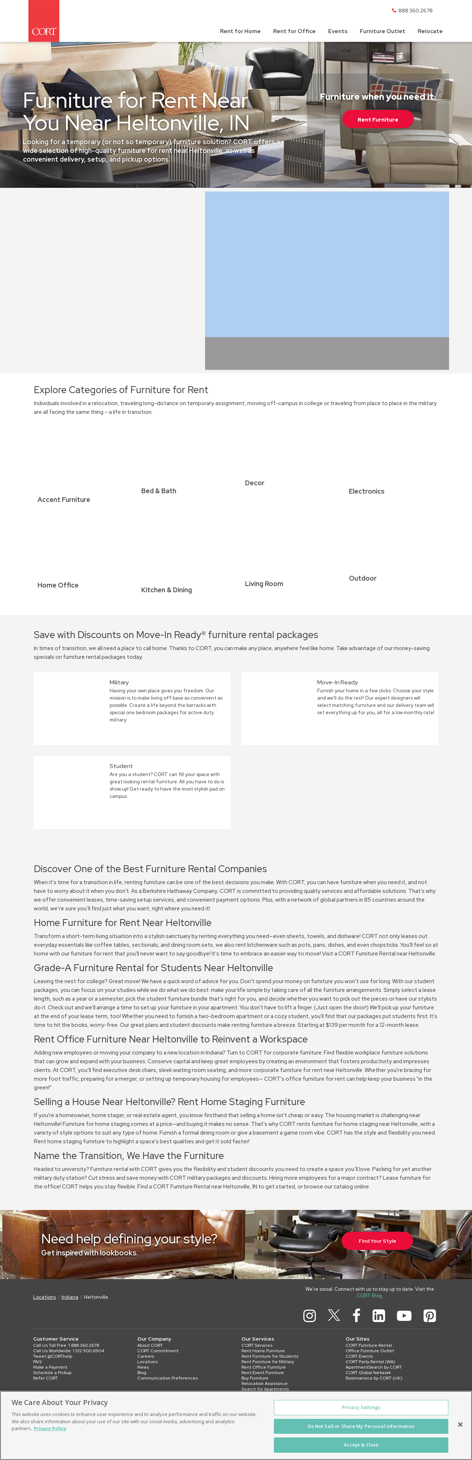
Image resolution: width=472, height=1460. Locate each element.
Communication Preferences (167, 1378)
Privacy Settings (361, 1407)
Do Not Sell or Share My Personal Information (361, 1426)
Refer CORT (45, 1378)
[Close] (460, 1425)
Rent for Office (294, 31)
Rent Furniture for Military (267, 1362)
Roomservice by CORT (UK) (374, 1378)
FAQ (37, 1362)
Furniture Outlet (382, 31)
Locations (44, 1297)
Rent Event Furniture (262, 1373)
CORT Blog (369, 1296)
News (143, 1367)
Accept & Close (361, 1444)
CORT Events (359, 1356)
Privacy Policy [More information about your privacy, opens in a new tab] (50, 1428)
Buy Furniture (254, 1378)
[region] (236, 1425)
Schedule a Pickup (52, 1373)
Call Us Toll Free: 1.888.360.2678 (66, 1345)
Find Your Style (377, 1241)
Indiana (70, 1297)
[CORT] (43, 21)
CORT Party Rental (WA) (370, 1362)
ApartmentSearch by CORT (374, 1367)
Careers (145, 1356)
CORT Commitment (157, 1351)
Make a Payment (50, 1367)
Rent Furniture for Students (269, 1356)
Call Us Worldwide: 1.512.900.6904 (68, 1351)
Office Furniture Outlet (370, 1351)
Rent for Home (240, 31)
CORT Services (256, 1345)
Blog (141, 1373)
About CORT (150, 1345)
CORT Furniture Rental (369, 1345)
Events (337, 31)
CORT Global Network (368, 1373)
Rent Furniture (378, 119)
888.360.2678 (415, 10)
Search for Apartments (265, 1389)
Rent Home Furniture (263, 1351)
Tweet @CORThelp (52, 1356)
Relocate (430, 31)
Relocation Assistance (264, 1383)
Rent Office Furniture (263, 1367)
